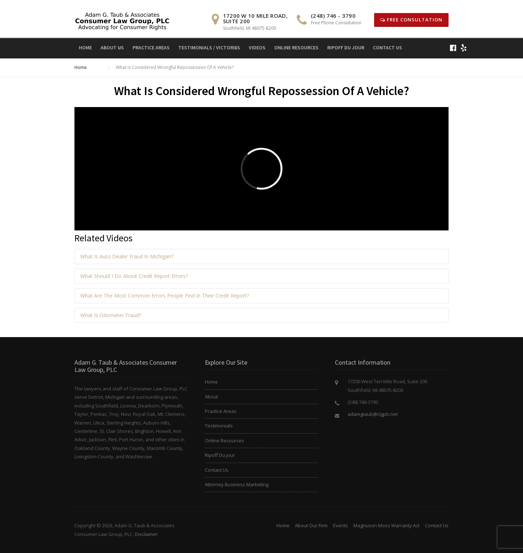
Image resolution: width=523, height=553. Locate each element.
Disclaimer (146, 534)
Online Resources (296, 47)
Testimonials (219, 425)
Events (340, 525)
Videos (257, 47)
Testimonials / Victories (209, 47)
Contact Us (387, 47)
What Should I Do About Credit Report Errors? (134, 276)
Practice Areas (151, 47)
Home (85, 47)
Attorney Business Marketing (236, 484)
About (211, 396)
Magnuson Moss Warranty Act (386, 525)
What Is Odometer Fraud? (110, 315)
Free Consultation (411, 19)
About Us (112, 47)
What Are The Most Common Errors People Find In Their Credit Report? (164, 295)
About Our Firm (311, 525)
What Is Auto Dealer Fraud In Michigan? (126, 256)
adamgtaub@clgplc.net (373, 414)
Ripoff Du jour (345, 47)
